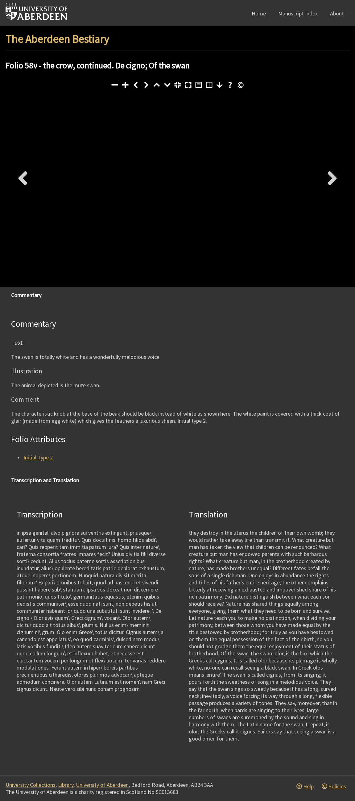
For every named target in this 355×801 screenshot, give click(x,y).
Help (308, 786)
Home (259, 13)
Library (65, 784)
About (337, 13)
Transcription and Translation (45, 480)
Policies (337, 786)
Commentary (26, 295)
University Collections (31, 784)
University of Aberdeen (102, 784)
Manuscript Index (298, 13)
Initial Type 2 (38, 457)
